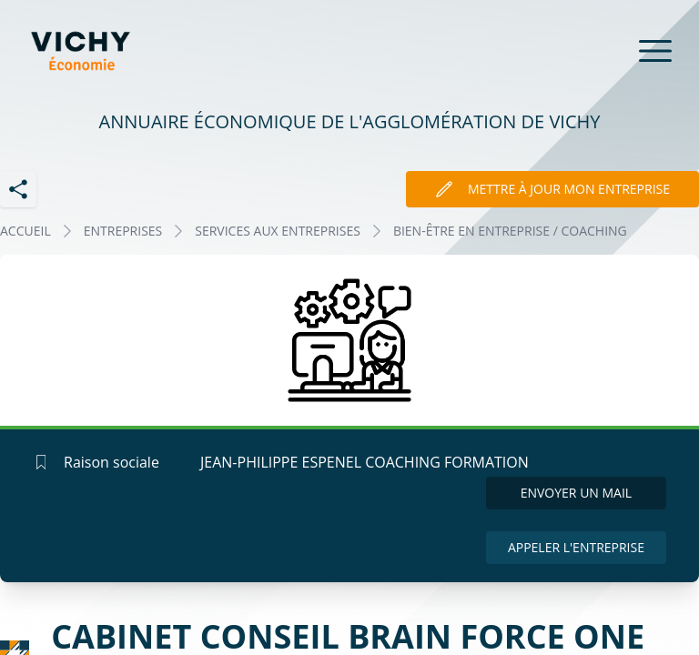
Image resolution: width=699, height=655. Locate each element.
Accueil (25, 230)
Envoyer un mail (577, 492)
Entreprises (123, 230)
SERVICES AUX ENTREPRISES (277, 230)
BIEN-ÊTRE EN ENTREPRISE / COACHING (510, 230)
